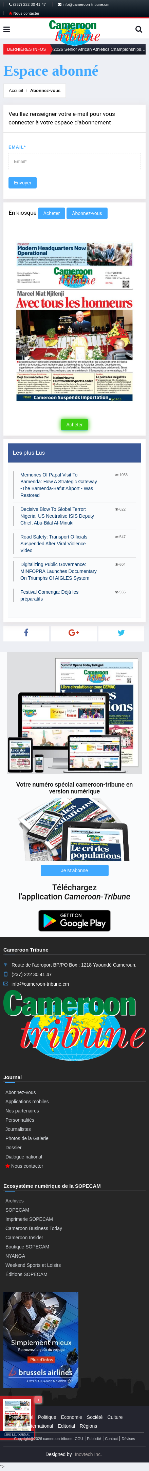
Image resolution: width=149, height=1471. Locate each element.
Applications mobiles (27, 1101)
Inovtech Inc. (88, 1454)
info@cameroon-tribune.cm (83, 4)
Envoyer (22, 182)
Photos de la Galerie (27, 1138)
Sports (15, 1426)
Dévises (128, 1439)
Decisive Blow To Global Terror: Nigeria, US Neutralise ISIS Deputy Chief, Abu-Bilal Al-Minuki (57, 516)
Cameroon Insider (24, 1237)
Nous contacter (24, 13)
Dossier (13, 1147)
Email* (17, 147)
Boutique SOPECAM (27, 1246)
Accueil (16, 90)
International (40, 1426)
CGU (79, 1439)
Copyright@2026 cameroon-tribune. (43, 1439)
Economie (71, 1417)
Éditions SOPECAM (26, 1274)
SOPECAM (17, 1210)
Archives (14, 1200)
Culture (115, 1417)
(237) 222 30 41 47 (27, 4)
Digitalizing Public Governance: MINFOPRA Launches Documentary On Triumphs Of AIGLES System (58, 571)
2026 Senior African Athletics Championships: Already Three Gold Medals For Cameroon (99, 49)
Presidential (20, 1417)
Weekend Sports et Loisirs (33, 1265)
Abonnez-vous (45, 90)
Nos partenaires (22, 1110)
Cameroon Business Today (33, 1228)
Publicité (94, 1439)
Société (95, 1417)
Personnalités (19, 1120)
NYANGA (15, 1256)
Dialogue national (23, 1156)
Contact (111, 1439)
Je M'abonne (74, 870)
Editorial (66, 1426)
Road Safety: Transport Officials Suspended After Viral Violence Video (53, 543)
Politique (47, 1417)
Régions (88, 1426)
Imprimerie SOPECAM (29, 1219)
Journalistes (18, 1129)
